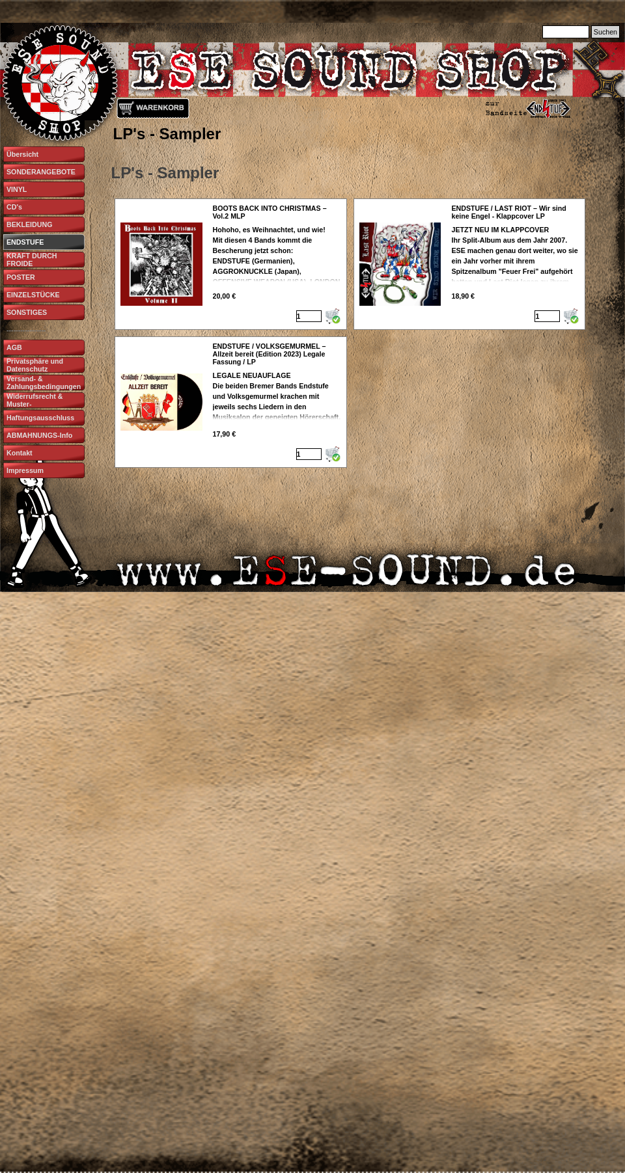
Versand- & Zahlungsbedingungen (44, 382)
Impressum (25, 470)
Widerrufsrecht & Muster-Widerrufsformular (37, 404)
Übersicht (22, 154)
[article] (231, 264)
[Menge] (309, 316)
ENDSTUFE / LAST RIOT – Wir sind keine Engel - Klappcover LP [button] (508, 212)
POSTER (21, 277)
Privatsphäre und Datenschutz (35, 365)
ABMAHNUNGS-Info (39, 435)
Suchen (605, 32)
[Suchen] (565, 31)
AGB (14, 347)
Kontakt (20, 453)
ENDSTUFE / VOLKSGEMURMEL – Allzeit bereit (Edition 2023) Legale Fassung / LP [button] (269, 354)
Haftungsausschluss (40, 418)
